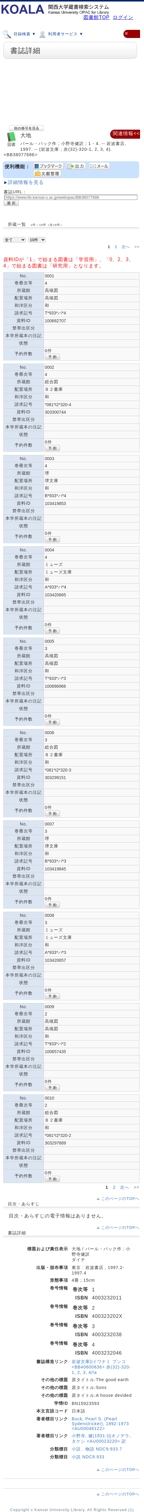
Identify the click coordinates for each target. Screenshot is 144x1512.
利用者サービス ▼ (60, 34)
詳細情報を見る (26, 182)
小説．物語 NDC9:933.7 (97, 1449)
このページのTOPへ (120, 1198)
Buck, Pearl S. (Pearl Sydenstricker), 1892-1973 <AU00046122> (100, 1423)
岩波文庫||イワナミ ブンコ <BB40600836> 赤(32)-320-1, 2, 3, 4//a (101, 1367)
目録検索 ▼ (19, 34)
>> (136, 247)
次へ (127, 247)
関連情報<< (126, 133)
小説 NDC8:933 (88, 1456)
